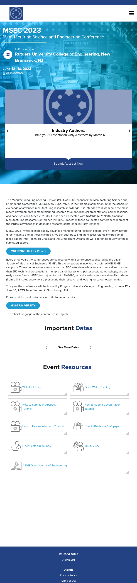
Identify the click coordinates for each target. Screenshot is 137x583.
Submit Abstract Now (68, 164)
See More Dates (68, 347)
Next (130, 130)
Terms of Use (68, 580)
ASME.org (68, 559)
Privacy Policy (68, 575)
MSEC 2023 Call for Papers (28, 251)
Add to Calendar (15, 73)
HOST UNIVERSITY (23, 305)
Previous (7, 130)
